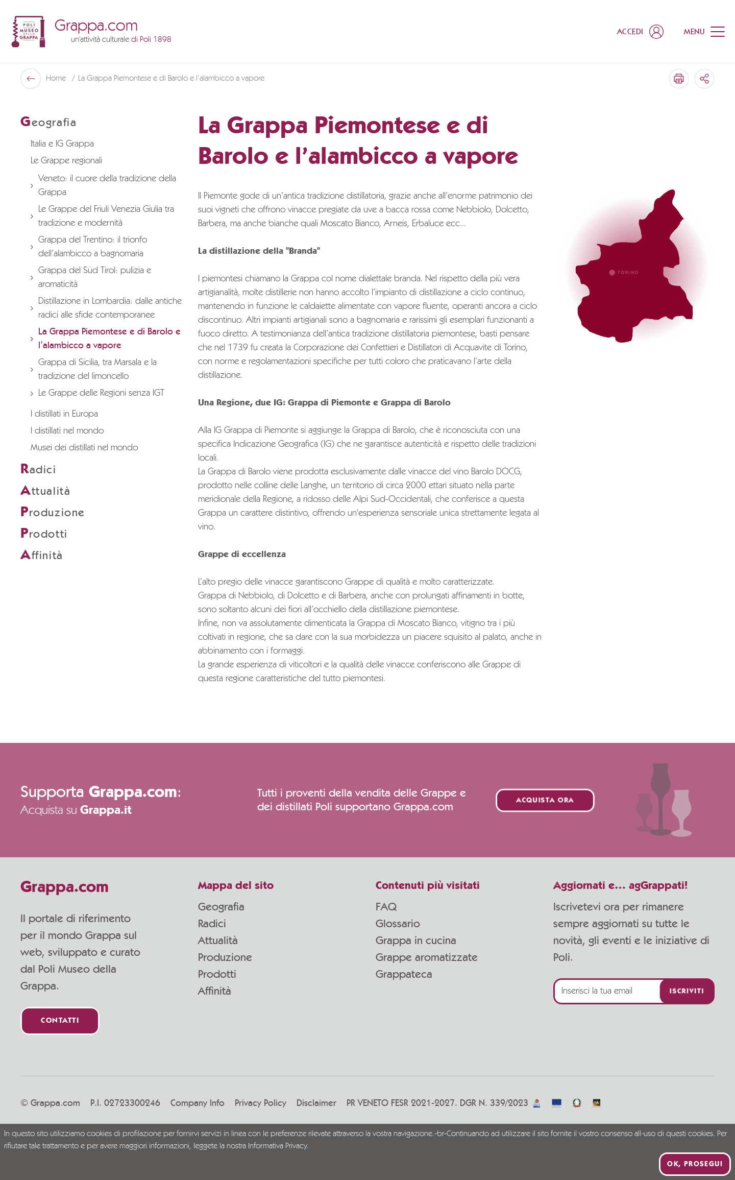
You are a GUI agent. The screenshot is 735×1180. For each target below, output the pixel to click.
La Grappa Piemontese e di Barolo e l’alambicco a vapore (106, 338)
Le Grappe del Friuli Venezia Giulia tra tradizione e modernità (102, 216)
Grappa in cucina (416, 940)
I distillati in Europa (64, 414)
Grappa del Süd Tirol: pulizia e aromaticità (91, 277)
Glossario (398, 923)
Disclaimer (316, 1103)
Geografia (221, 906)
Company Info (197, 1103)
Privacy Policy (260, 1103)
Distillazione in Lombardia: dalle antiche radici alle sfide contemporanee (106, 308)
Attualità (218, 940)
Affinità (214, 991)
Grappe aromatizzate (427, 957)
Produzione (225, 957)
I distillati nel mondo (67, 431)
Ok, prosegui (695, 1164)
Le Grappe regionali (66, 160)
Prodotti (217, 974)
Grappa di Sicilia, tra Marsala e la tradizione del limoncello (94, 369)
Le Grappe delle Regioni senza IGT (97, 393)
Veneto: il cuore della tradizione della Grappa (103, 185)
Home (57, 79)
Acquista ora (545, 800)
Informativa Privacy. (278, 1146)
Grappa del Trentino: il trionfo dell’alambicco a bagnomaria (89, 246)
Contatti (60, 1021)
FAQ (386, 906)
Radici (212, 923)
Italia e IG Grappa (62, 144)
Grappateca (404, 974)
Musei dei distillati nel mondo (84, 447)
